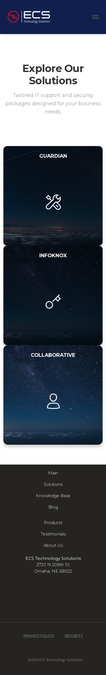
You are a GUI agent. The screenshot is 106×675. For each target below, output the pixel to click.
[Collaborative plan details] (53, 395)
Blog (53, 507)
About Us (53, 545)
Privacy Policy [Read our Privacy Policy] (38, 636)
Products (53, 523)
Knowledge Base (53, 496)
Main (53, 473)
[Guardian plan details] (53, 196)
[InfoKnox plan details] (53, 295)
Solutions (53, 484)
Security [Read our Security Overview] (73, 636)
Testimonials (53, 534)
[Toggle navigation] (95, 17)
